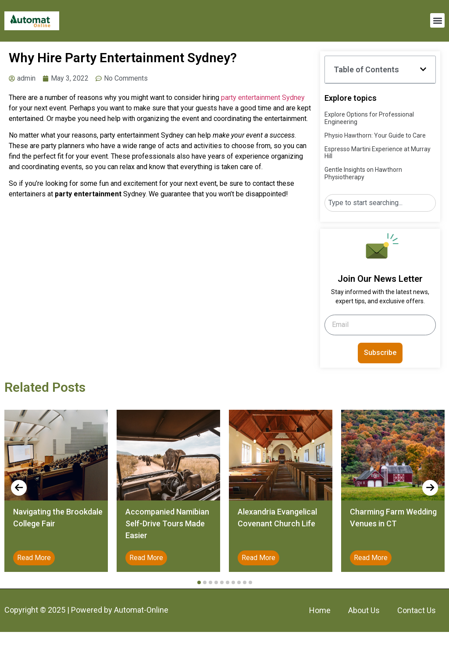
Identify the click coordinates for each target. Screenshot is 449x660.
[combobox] (379, 203)
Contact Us (416, 610)
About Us (364, 610)
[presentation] (19, 488)
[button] (437, 20)
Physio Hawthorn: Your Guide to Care (375, 135)
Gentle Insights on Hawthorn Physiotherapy (363, 173)
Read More (34, 558)
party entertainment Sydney (263, 97)
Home (320, 610)
